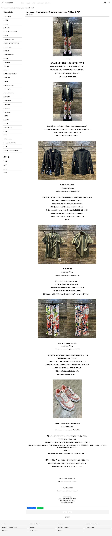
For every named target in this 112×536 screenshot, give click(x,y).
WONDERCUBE (9, 3)
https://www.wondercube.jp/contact (67, 491)
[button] (2, 3)
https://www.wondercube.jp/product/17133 (67, 275)
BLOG (67, 517)
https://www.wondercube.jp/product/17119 (67, 430)
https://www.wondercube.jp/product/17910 (67, 349)
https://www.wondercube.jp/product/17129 (67, 191)
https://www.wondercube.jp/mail (67, 481)
